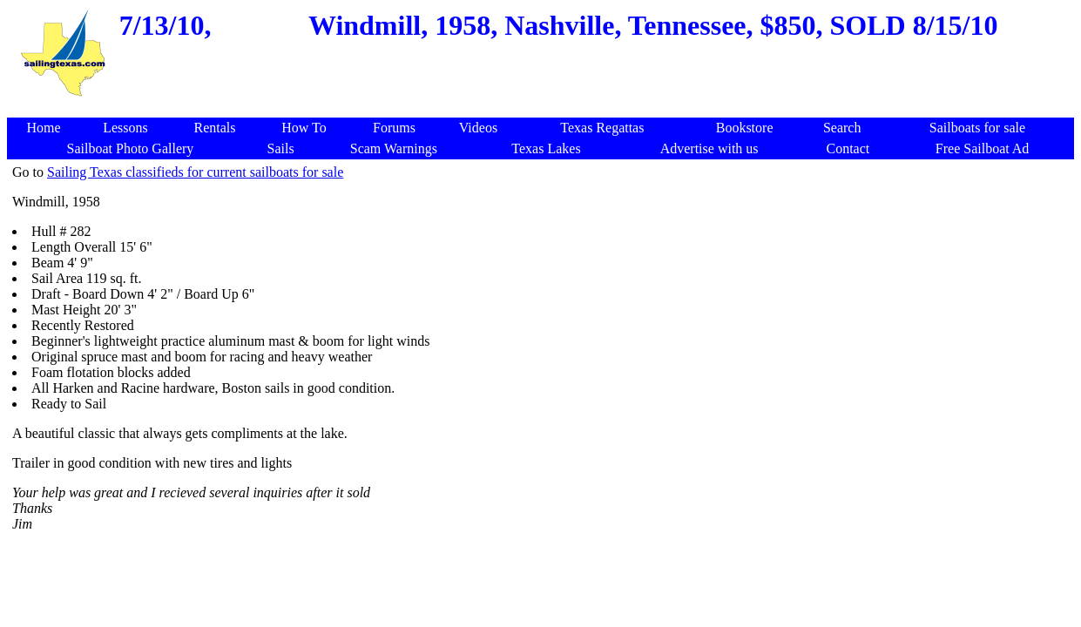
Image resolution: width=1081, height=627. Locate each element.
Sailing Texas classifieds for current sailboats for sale (195, 172)
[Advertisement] (543, 108)
